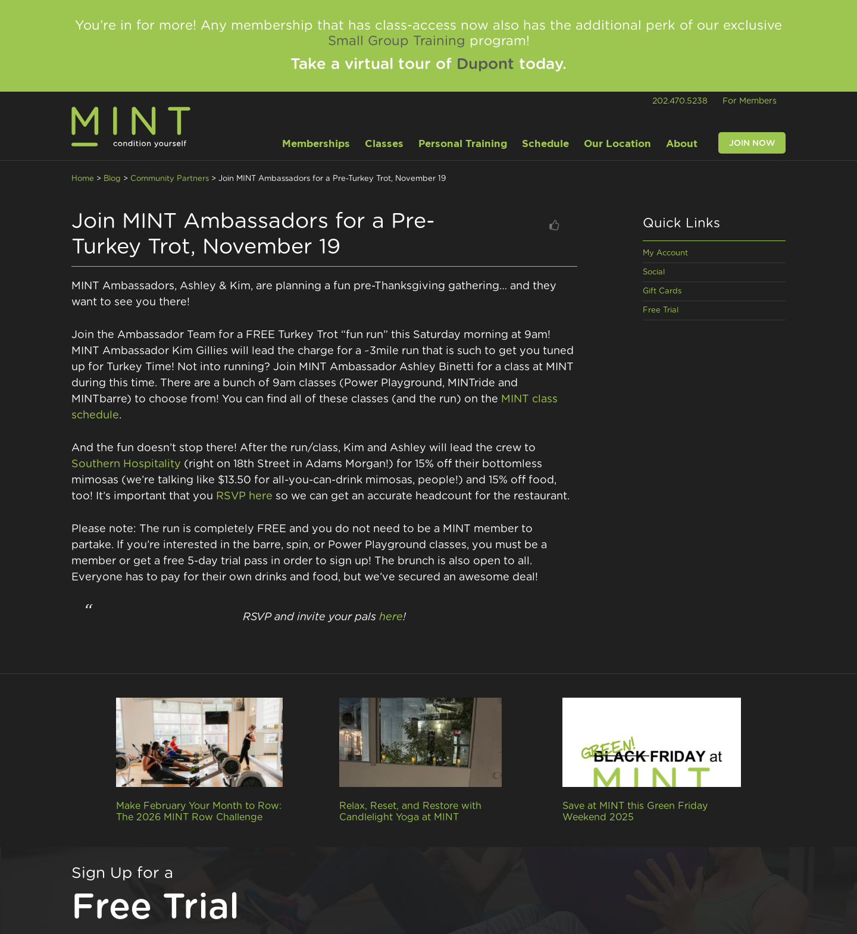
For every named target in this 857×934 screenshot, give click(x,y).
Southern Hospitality (126, 464)
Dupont (485, 64)
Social (654, 272)
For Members (749, 101)
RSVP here (244, 496)
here (391, 617)
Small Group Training (396, 41)
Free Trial (660, 310)
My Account (665, 253)
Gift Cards (662, 291)
